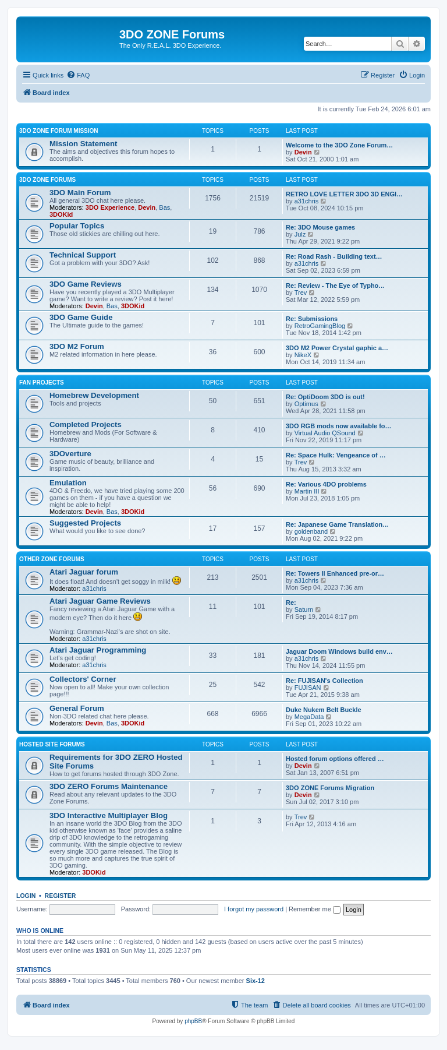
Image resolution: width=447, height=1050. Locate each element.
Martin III (307, 491)
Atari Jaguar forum (83, 572)
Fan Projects (41, 382)
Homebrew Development (94, 395)
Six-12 (255, 980)
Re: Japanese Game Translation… (337, 524)
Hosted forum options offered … (335, 758)
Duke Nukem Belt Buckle (323, 709)
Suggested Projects (85, 523)
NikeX (303, 354)
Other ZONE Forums (51, 559)
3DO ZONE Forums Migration (330, 787)
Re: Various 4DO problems (326, 484)
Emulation (68, 482)
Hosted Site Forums (52, 744)
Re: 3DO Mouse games (320, 227)
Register (60, 895)
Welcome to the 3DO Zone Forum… (339, 145)
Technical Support (82, 255)
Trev (301, 292)
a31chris (307, 201)
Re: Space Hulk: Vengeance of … (336, 455)
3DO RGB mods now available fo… (339, 425)
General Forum (76, 708)
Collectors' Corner (82, 679)
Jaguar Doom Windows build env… (339, 651)
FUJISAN (308, 687)
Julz (300, 234)
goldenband (311, 531)
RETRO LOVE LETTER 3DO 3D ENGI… (344, 194)
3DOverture (70, 453)
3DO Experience (110, 207)
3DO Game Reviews (85, 284)
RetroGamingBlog (320, 325)
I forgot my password (253, 908)
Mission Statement (83, 143)
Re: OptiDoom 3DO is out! (325, 396)
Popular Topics (76, 225)
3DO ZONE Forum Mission (58, 131)
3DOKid (61, 214)
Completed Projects (85, 424)
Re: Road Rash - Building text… (334, 256)
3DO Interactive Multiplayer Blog (108, 815)
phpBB (193, 1021)
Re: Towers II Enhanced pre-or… (335, 573)
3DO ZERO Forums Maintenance (108, 786)
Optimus (306, 403)
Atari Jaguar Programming (97, 650)
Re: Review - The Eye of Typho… (335, 285)
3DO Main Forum (80, 192)
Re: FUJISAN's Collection (324, 680)
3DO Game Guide (80, 317)
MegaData (309, 716)
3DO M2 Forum (76, 346)
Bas (164, 207)
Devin (303, 152)
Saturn (304, 609)
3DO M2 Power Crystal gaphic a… (337, 347)
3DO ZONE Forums (47, 180)
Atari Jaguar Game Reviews (100, 601)
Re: (291, 602)
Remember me (314, 908)
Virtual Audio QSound (325, 432)
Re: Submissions (312, 318)
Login (26, 895)
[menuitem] (78, 75)
